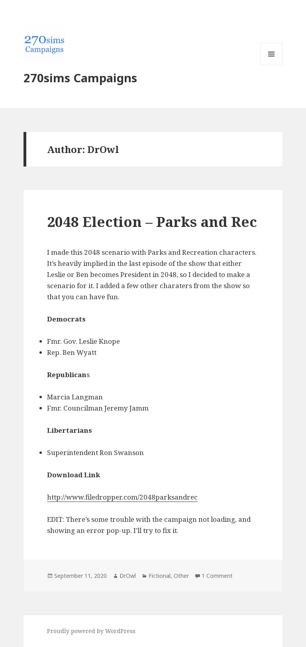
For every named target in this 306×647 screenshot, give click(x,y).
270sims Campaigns (80, 77)
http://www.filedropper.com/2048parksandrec (122, 497)
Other (181, 575)
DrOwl (128, 575)
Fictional (160, 575)
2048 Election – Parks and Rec (152, 221)
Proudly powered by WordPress (91, 631)
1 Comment (217, 575)
